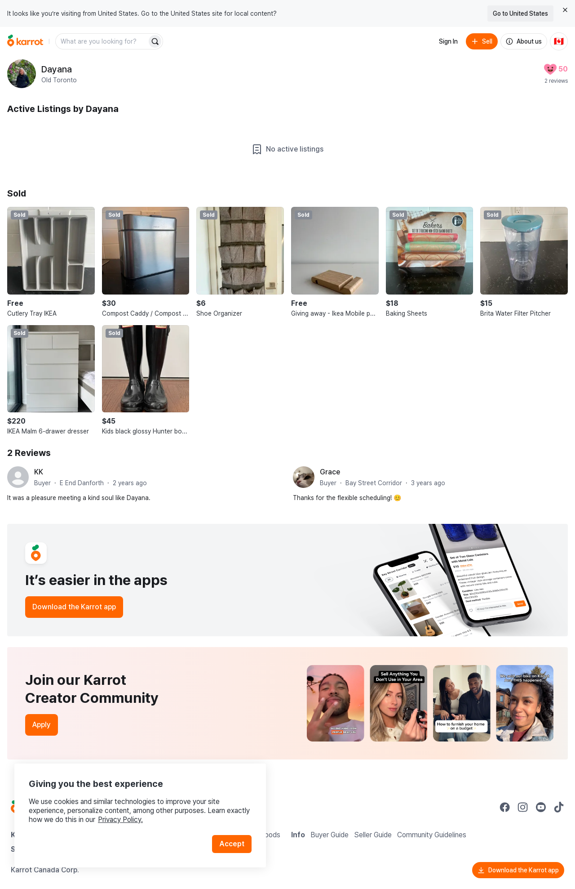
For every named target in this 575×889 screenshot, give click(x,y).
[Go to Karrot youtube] (540, 807)
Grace (330, 472)
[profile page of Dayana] (21, 73)
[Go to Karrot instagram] (523, 807)
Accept (231, 844)
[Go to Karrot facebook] (505, 807)
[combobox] (102, 41)
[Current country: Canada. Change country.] (559, 41)
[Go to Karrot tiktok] (558, 807)
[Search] (155, 41)
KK (38, 472)
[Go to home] (25, 41)
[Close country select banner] (565, 10)
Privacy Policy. (120, 819)
